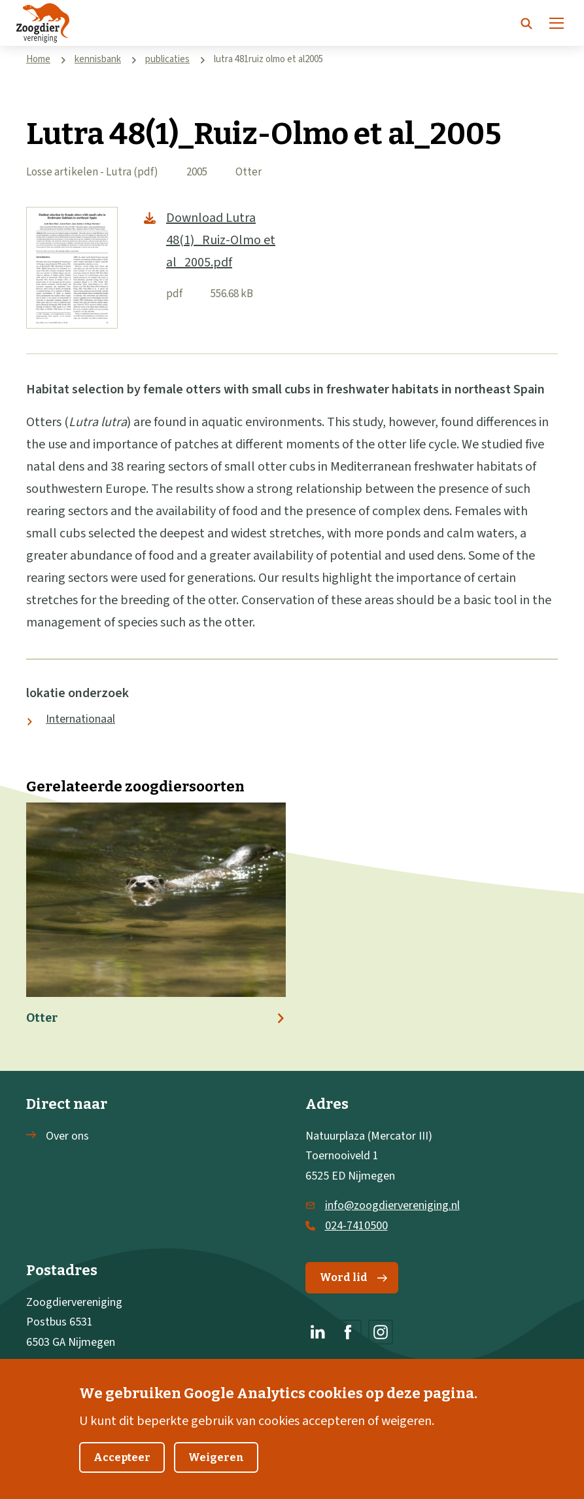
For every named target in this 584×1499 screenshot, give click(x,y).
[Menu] (556, 23)
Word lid (353, 1277)
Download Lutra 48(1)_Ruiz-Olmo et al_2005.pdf (220, 240)
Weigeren (216, 1471)
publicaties (167, 59)
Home (38, 59)
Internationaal (80, 719)
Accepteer (122, 1471)
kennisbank (98, 59)
